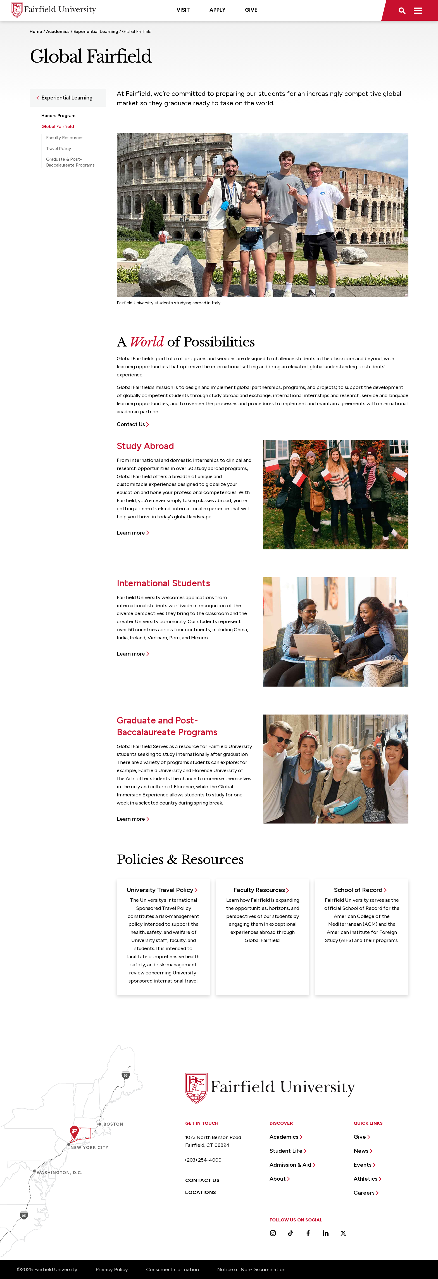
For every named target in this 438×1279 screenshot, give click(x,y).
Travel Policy (58, 148)
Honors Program (58, 115)
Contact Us (131, 424)
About (278, 1178)
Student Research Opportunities (60, 191)
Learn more (131, 533)
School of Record (358, 890)
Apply (217, 10)
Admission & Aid (290, 1164)
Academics (58, 31)
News (361, 1150)
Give (251, 10)
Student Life (286, 1150)
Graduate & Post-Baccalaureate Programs (70, 162)
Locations (200, 1192)
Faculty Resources (65, 137)
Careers (364, 1192)
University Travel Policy (160, 890)
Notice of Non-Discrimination (251, 1269)
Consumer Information (172, 1269)
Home (36, 31)
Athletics (365, 1178)
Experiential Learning (95, 31)
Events (363, 1164)
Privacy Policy (112, 1269)
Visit (183, 10)
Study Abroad (59, 175)
